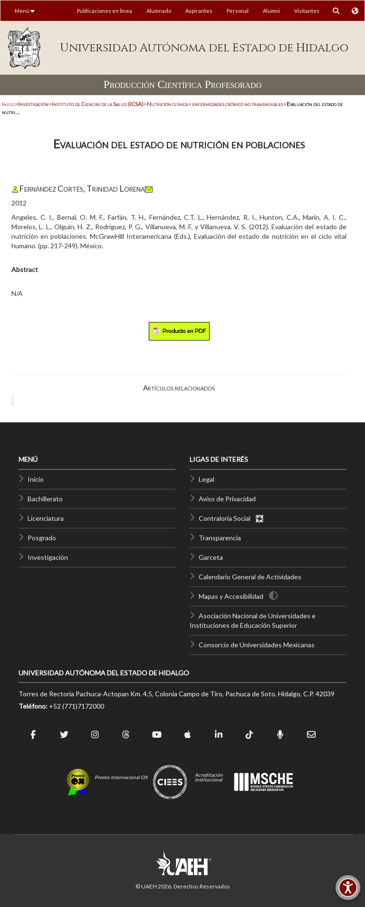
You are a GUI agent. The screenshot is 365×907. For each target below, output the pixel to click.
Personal (238, 11)
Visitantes (306, 11)
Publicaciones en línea (104, 11)
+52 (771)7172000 (76, 706)
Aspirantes (198, 11)
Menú (25, 11)
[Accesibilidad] (348, 887)
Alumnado (158, 11)
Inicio (8, 103)
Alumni (271, 11)
